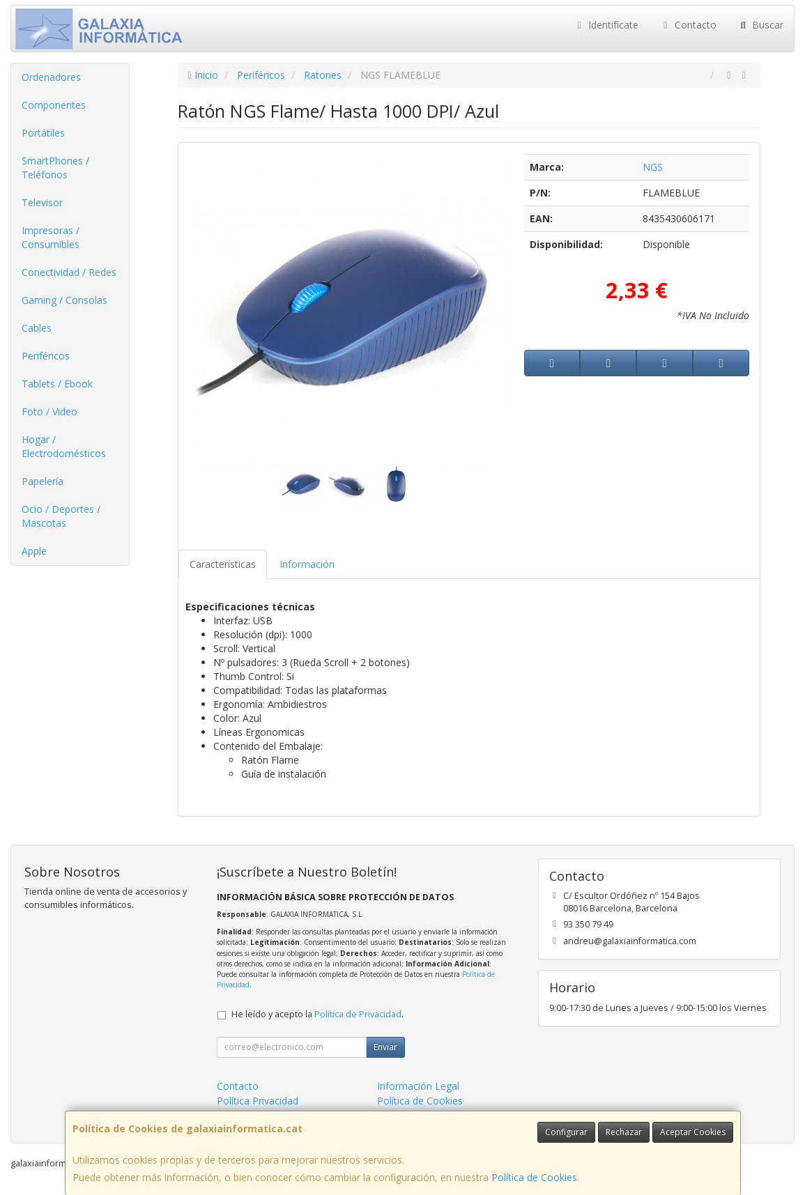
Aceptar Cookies (693, 1132)
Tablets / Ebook (57, 383)
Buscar (760, 24)
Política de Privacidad (357, 1014)
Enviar (385, 1047)
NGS (653, 167)
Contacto (687, 24)
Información (307, 564)
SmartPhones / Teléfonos (55, 167)
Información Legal (418, 1086)
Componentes (54, 104)
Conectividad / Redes (69, 272)
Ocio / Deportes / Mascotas (61, 516)
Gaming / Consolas (64, 300)
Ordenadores (51, 77)
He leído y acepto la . (317, 1014)
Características (223, 564)
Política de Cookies (534, 1177)
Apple (34, 550)
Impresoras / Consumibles (50, 237)
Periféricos (46, 355)
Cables (37, 327)
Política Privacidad (257, 1100)
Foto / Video (49, 411)
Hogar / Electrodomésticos (64, 446)
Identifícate (606, 24)
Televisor (42, 202)
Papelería (42, 481)
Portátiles (43, 132)
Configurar (566, 1132)
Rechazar (624, 1132)
